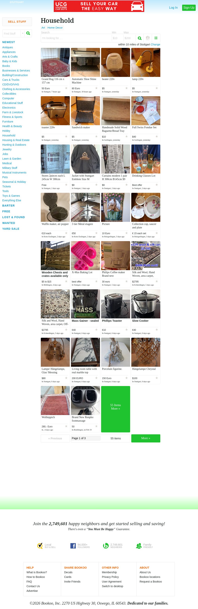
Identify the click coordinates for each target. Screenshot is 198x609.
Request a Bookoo (151, 581)
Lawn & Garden (11, 158)
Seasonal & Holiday (14, 181)
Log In (173, 7)
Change (155, 44)
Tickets (6, 186)
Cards (67, 576)
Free (6, 211)
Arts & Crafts (10, 56)
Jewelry (6, 149)
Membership (109, 572)
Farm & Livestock (12, 112)
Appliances (9, 52)
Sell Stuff (17, 21)
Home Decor (55, 27)
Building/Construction (15, 75)
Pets (5, 177)
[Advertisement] (15, 290)
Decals (68, 572)
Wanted (8, 223)
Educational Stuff (12, 103)
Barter (8, 205)
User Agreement (111, 581)
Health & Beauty (12, 126)
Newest (8, 42)
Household (8, 135)
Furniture (7, 121)
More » (145, 438)
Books (6, 65)
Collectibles (9, 93)
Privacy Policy (110, 576)
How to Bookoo (35, 576)
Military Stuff (9, 167)
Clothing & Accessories (16, 89)
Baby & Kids (9, 61)
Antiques (7, 47)
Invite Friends (72, 581)
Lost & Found (13, 217)
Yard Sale (11, 228)
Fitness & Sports (12, 116)
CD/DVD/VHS (10, 84)
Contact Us (33, 586)
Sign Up (189, 7)
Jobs (5, 154)
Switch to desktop (112, 586)
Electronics (8, 107)
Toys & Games (11, 195)
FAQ (29, 581)
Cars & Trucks (10, 79)
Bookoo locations (150, 576)
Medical (7, 163)
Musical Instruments (14, 172)
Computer (8, 98)
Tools (5, 191)
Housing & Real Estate (16, 140)
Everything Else (11, 200)
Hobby (6, 130)
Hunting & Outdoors (14, 144)
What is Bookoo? (36, 572)
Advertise (32, 590)
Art (43, 27)
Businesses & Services (16, 70)
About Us (145, 572)
